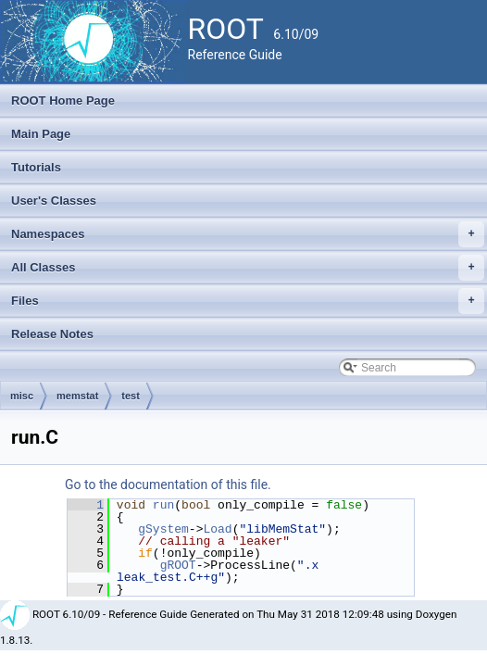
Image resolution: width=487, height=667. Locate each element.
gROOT (178, 565)
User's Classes (53, 201)
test (130, 395)
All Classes (247, 268)
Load (217, 529)
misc (21, 395)
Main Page (40, 134)
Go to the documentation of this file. (168, 484)
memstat (77, 395)
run (163, 505)
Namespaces (247, 234)
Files (247, 301)
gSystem (163, 529)
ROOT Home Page (63, 100)
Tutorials (36, 167)
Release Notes (52, 334)
